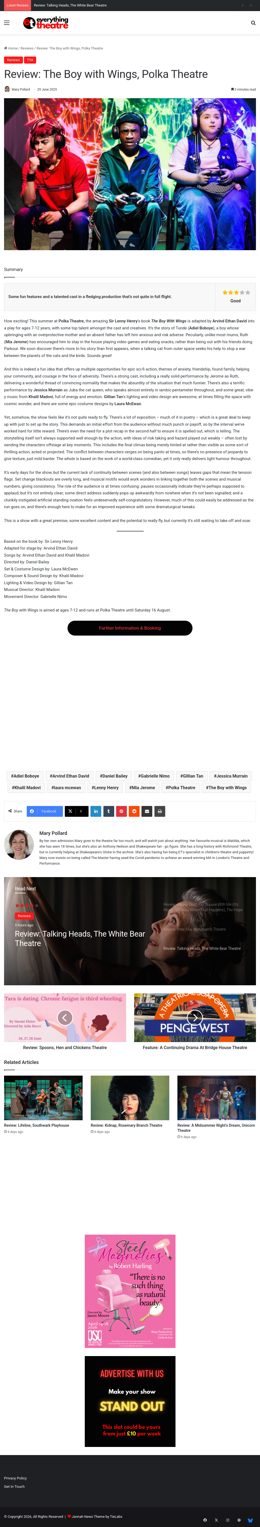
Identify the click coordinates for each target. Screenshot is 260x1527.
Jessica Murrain (232, 776)
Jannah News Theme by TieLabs (97, 1517)
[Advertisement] (130, 699)
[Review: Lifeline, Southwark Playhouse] (43, 1098)
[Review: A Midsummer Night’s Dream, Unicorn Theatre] (216, 1098)
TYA (30, 60)
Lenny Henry (106, 788)
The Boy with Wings (228, 788)
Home (11, 48)
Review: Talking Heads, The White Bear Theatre (70, 5)
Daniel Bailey (114, 776)
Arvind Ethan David (70, 776)
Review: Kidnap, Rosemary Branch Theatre (126, 1125)
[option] (130, 932)
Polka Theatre (181, 788)
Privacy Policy (15, 1478)
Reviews (27, 48)
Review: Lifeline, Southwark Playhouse (36, 1125)
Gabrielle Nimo (155, 776)
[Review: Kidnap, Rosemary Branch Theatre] (130, 1098)
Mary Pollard (23, 89)
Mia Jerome (143, 788)
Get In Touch (14, 1487)
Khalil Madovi (27, 788)
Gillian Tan (193, 776)
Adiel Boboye (26, 776)
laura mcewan (67, 788)
